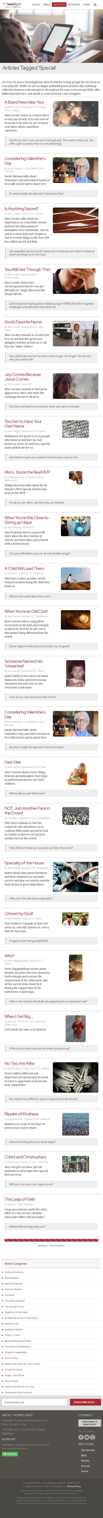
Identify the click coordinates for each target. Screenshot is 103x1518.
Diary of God (11, 1381)
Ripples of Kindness (21, 1114)
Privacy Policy (74, 1486)
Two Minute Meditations (17, 1346)
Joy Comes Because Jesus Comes (23, 376)
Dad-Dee (13, 762)
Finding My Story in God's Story (21, 1318)
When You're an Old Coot (26, 611)
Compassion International (18, 1392)
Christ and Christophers (25, 1157)
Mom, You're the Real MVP (27, 472)
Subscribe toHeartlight (90, 1423)
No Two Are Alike (19, 1063)
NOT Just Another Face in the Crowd (27, 810)
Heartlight (31, 82)
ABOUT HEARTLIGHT (18, 1415)
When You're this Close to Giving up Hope (27, 520)
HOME (86, 4)
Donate (10, 1454)
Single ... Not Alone (14, 1375)
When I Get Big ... (19, 1016)
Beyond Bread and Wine (18, 1341)
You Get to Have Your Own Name (23, 423)
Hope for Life (11, 1323)
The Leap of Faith (20, 1199)
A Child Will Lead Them (24, 568)
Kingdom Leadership (16, 1352)
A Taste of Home (13, 1369)
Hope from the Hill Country (19, 1386)
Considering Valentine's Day (25, 161)
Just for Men (11, 1358)
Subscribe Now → (85, 1402)
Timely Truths (12, 1335)
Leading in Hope (13, 1329)
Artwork (74, 4)
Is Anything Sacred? (22, 208)
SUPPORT (9, 1439)
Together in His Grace (16, 1312)
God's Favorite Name (23, 322)
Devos (36, 4)
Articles (59, 4)
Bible (47, 4)
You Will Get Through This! (27, 269)
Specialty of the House (24, 863)
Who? (9, 956)
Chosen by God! (19, 913)
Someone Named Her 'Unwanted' (24, 663)
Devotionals (88, 1450)
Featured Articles (14, 1272)
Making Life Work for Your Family (22, 1364)
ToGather (10, 1295)
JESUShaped (12, 1278)
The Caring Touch (14, 1306)
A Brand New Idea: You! (24, 102)
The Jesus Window (15, 1301)
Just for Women (13, 1289)
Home (84, 1471)
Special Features (13, 1283)
